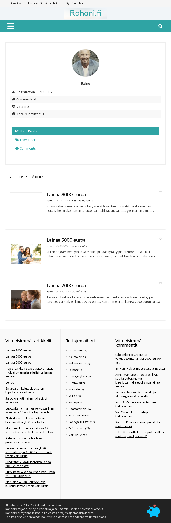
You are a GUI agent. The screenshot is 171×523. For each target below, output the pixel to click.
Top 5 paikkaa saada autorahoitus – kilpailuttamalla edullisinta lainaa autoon (29, 372)
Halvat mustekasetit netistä (145, 368)
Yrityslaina (70, 3)
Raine (50, 200)
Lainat (89, 200)
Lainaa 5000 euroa (66, 240)
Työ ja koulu (76, 428)
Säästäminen (77, 409)
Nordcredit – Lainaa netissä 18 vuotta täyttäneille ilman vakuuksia (29, 430)
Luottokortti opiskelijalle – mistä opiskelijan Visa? (139, 434)
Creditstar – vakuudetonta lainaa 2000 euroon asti (28, 464)
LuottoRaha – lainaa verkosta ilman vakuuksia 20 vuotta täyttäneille (30, 410)
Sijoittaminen (77, 415)
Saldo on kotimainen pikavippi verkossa (26, 400)
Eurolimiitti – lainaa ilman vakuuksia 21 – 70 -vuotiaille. (30, 474)
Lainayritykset (17, 3)
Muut (82, 3)
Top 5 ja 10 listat (79, 422)
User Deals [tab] (26, 140)
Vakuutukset (77, 435)
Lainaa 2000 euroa (66, 285)
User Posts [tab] (26, 131)
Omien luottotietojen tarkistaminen (135, 404)
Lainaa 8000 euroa (66, 194)
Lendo (9, 382)
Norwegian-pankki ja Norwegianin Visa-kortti (135, 394)
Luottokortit (35, 3)
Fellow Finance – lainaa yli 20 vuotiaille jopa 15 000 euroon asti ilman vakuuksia (28, 452)
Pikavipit (74, 402)
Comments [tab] (25, 148)
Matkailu (74, 389)
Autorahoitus (52, 3)
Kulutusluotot (76, 200)
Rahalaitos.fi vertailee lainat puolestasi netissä (24, 440)
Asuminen (75, 350)
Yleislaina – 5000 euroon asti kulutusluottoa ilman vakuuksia (26, 484)
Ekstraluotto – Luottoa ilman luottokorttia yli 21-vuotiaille (25, 420)
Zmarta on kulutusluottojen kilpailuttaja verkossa (24, 390)
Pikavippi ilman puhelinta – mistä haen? (139, 424)
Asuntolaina (76, 357)
